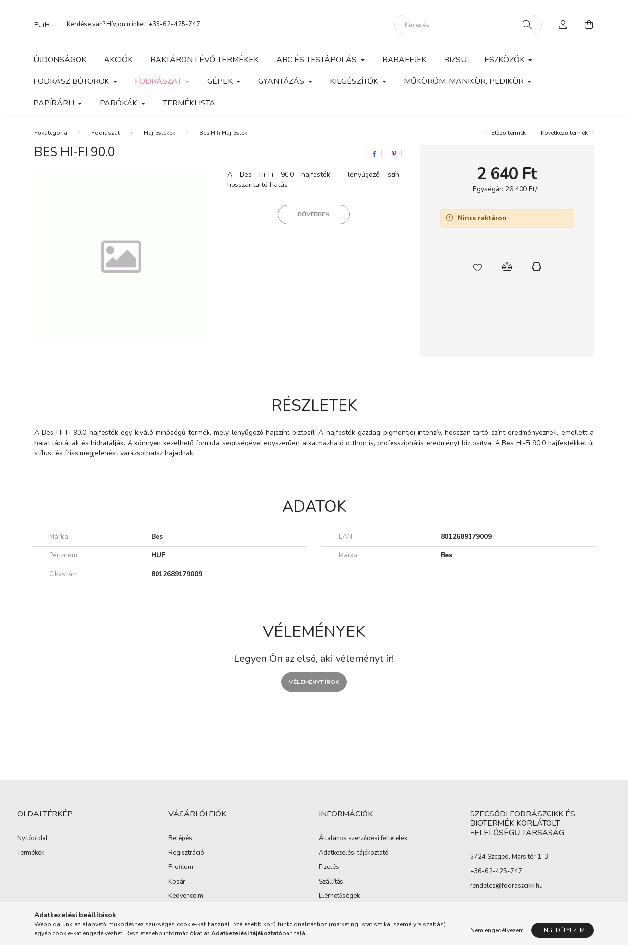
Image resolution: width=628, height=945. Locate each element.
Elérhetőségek (339, 896)
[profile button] (563, 24)
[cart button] (589, 24)
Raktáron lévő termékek (204, 59)
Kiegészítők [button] (355, 81)
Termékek (30, 853)
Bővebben (314, 214)
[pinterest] (394, 153)
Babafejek (404, 59)
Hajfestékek (159, 133)
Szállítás (331, 882)
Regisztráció (186, 853)
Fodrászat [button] (159, 81)
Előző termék (508, 133)
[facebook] (374, 153)
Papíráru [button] (54, 103)
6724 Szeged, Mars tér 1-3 (509, 856)
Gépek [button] (221, 81)
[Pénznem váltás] (43, 24)
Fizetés (329, 867)
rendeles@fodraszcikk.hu (506, 885)
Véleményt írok (314, 682)
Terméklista (189, 103)
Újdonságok (59, 59)
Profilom (180, 867)
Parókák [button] (119, 103)
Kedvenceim (185, 896)
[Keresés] (468, 24)
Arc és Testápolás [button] (317, 59)
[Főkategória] (50, 133)
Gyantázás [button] (282, 81)
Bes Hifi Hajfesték (223, 133)
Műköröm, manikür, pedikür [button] (464, 81)
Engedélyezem (562, 930)
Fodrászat (105, 133)
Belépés (180, 838)
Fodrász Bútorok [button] (72, 81)
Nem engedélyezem (497, 930)
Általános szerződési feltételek (363, 838)
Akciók (118, 59)
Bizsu (455, 59)
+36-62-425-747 (174, 24)
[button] (477, 267)
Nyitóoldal (32, 838)
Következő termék (564, 133)
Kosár (176, 882)
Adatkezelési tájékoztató (354, 853)
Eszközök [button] (505, 59)
